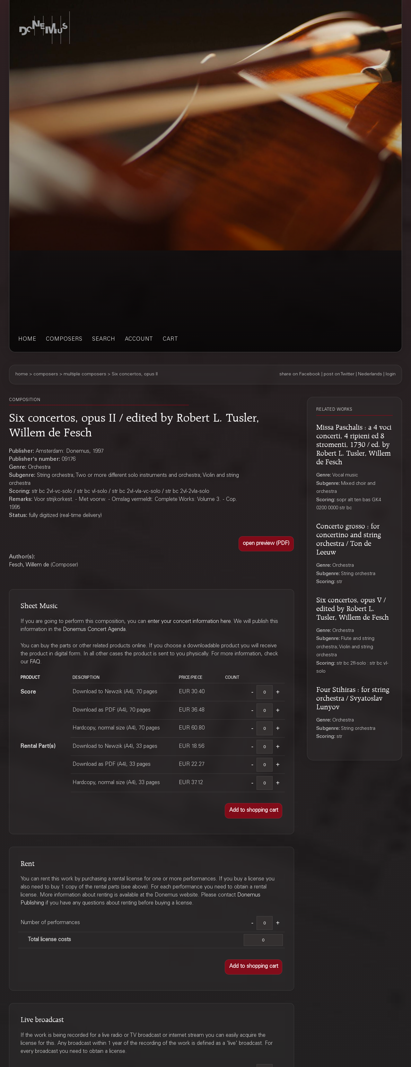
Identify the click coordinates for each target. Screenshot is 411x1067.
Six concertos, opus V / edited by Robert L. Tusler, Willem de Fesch (352, 607)
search (103, 339)
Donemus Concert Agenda (94, 630)
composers (64, 339)
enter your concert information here (189, 622)
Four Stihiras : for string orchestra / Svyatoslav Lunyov (352, 697)
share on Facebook (299, 374)
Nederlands (370, 374)
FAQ (35, 662)
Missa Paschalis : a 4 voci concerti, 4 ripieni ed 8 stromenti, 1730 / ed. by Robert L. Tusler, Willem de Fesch (353, 443)
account (139, 339)
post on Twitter (339, 374)
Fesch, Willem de (29, 565)
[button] (266, 543)
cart (170, 339)
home (27, 339)
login (391, 374)
